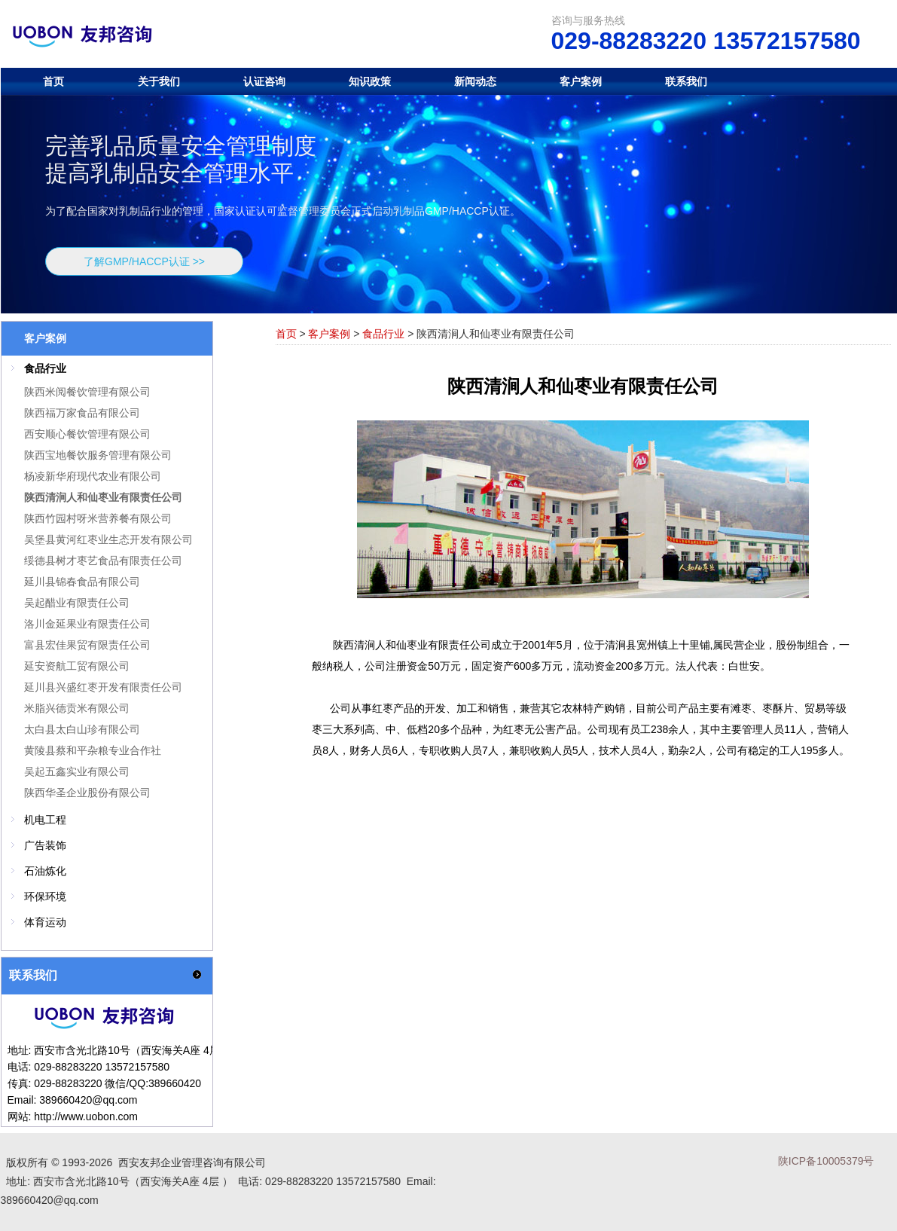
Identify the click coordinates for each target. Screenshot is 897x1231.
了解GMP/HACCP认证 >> (144, 261)
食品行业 (383, 334)
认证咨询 (264, 81)
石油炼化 (45, 871)
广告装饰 (45, 845)
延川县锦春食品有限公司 (82, 582)
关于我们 (159, 81)
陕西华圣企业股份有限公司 (87, 793)
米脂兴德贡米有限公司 (77, 708)
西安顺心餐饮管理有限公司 (87, 434)
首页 (53, 81)
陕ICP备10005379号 (826, 1161)
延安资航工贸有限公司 (77, 666)
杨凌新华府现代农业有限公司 (92, 476)
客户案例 (581, 81)
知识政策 (370, 81)
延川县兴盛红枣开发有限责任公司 (103, 687)
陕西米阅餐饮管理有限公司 (87, 392)
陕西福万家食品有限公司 (82, 413)
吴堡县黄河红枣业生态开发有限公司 (108, 539)
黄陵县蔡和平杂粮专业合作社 (92, 750)
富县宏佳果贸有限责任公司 (87, 645)
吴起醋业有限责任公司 (77, 603)
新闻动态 (475, 81)
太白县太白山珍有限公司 (82, 729)
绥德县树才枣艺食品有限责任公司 (103, 560)
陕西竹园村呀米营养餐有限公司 (98, 518)
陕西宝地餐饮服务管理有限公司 (98, 455)
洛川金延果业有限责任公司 (87, 624)
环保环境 (45, 896)
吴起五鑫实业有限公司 (77, 771)
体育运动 (45, 922)
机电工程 (45, 820)
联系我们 (686, 81)
